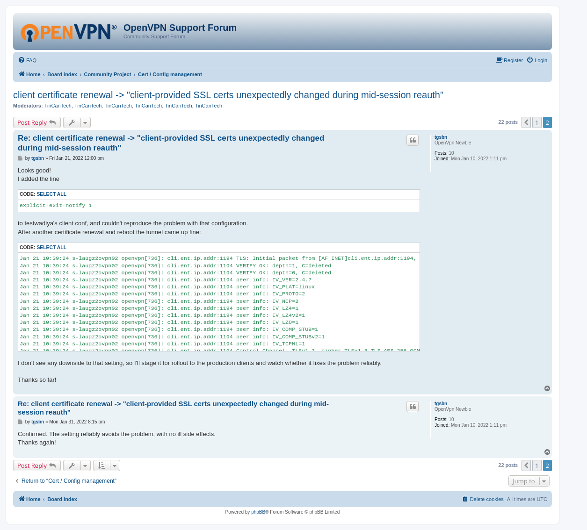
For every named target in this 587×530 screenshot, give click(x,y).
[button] (526, 122)
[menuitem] (27, 60)
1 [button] (536, 122)
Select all (51, 194)
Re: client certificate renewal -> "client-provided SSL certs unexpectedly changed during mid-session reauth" (171, 143)
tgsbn (441, 137)
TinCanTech (58, 105)
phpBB (258, 512)
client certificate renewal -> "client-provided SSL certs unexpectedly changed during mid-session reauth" (228, 95)
